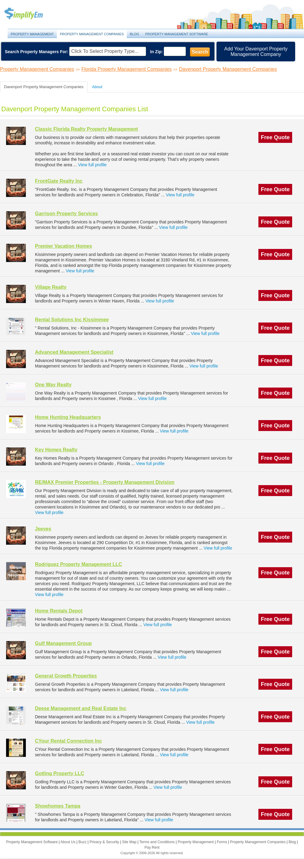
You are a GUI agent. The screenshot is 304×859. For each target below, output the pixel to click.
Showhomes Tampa (57, 806)
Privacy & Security (104, 842)
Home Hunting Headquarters (68, 417)
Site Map (130, 842)
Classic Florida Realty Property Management (86, 129)
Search (200, 51)
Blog (134, 34)
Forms (222, 842)
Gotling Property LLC (59, 773)
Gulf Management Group (63, 643)
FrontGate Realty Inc (58, 181)
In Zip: (156, 51)
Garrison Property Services (66, 213)
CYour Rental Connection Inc (68, 740)
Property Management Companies (92, 34)
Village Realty (51, 287)
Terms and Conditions (158, 842)
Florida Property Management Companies (126, 69)
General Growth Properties (66, 675)
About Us (68, 842)
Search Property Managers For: (36, 51)
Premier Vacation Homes (63, 246)
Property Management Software (176, 34)
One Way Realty (53, 384)
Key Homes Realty (56, 449)
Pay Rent (151, 847)
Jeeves (43, 528)
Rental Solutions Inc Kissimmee (72, 319)
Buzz (83, 842)
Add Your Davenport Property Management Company (256, 51)
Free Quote (275, 137)
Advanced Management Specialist (74, 352)
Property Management (30, 14)
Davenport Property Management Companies (228, 69)
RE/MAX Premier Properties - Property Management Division (104, 482)
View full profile (92, 164)
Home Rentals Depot (58, 610)
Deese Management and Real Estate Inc (80, 708)
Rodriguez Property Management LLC (78, 564)
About (97, 87)
